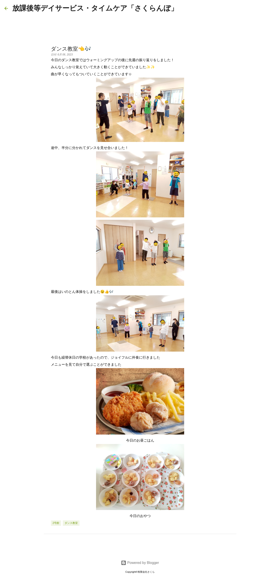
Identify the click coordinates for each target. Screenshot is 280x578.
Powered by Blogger (140, 563)
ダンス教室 (71, 523)
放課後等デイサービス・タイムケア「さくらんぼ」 (95, 8)
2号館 (56, 523)
